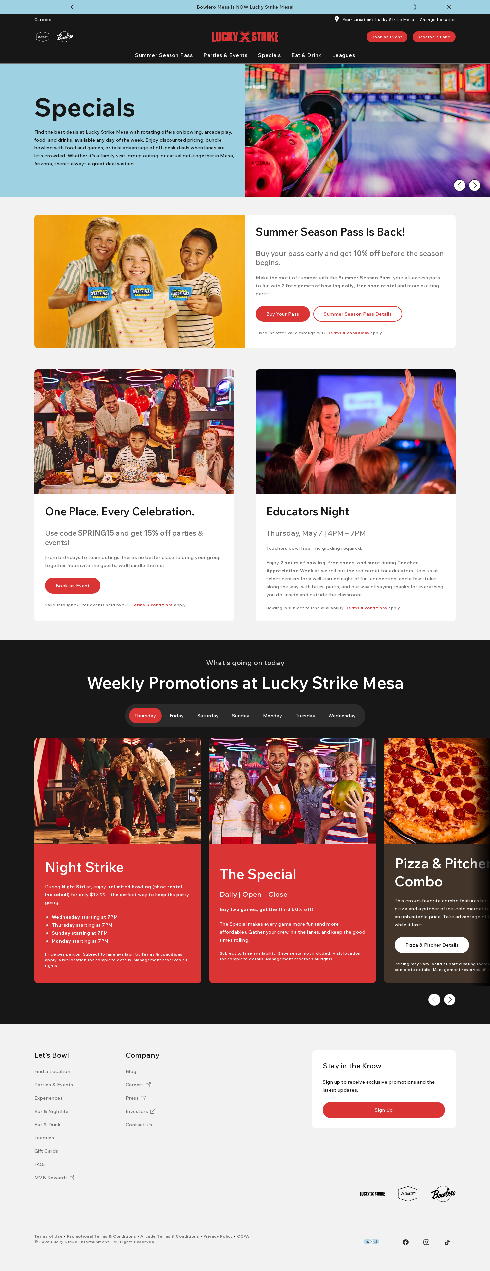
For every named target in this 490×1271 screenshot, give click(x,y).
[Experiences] (48, 1098)
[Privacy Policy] (218, 1236)
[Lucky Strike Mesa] (394, 20)
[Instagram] (426, 1242)
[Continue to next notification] (417, 7)
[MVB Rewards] (54, 1178)
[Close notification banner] (450, 7)
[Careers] (43, 19)
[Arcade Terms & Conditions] (169, 1236)
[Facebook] (405, 1242)
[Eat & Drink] (306, 55)
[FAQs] (40, 1164)
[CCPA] (243, 1236)
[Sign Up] (384, 1110)
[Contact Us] (139, 1124)
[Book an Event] (387, 36)
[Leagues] (343, 55)
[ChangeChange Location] (438, 19)
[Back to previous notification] (73, 7)
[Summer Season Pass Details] (357, 314)
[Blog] (131, 1071)
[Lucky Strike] (372, 1194)
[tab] (145, 715)
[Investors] (140, 1111)
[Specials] (269, 55)
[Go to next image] (475, 185)
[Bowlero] (64, 37)
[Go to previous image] (460, 185)
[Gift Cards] (46, 1151)
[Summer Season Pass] (164, 55)
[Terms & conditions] (348, 333)
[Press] (136, 1098)
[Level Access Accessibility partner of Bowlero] (371, 1241)
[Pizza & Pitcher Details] (432, 945)
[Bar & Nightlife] (51, 1111)
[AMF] (42, 37)
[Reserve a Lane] (434, 36)
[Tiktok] (447, 1242)
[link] (387, 36)
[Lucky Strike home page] (245, 37)
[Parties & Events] (225, 55)
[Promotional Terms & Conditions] (101, 1236)
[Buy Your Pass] (283, 314)
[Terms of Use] (48, 1236)
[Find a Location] (52, 1071)
